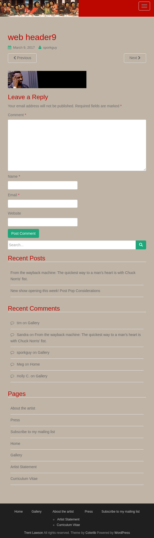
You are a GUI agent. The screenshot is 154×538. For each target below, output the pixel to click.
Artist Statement (23, 467)
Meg (20, 364)
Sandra (23, 335)
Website (14, 213)
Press (15, 420)
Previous (22, 58)
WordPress (122, 533)
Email (13, 195)
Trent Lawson (33, 533)
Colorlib (90, 533)
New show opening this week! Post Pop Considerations (55, 291)
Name (14, 176)
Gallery (33, 323)
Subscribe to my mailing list (32, 432)
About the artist (22, 408)
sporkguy (50, 47)
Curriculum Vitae (23, 479)
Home (35, 364)
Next (135, 58)
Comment (17, 115)
